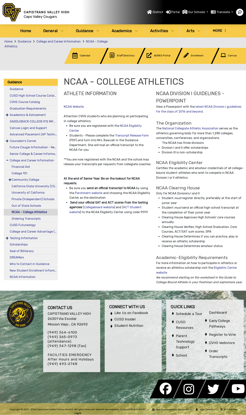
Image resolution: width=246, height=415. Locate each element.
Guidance (87, 30)
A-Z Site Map (229, 409)
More (219, 31)
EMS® (142, 409)
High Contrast (207, 409)
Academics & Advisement (28, 115)
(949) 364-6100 (62, 332)
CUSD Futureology (23, 225)
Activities (162, 30)
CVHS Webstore (222, 343)
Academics (125, 30)
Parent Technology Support (185, 341)
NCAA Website (74, 106)
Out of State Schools (26, 206)
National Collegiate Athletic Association (190, 128)
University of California (28, 192)
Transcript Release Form (132, 135)
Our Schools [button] (197, 12)
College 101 (19, 173)
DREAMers (17, 257)
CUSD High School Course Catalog (34, 95)
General (53, 30)
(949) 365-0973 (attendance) (62, 339)
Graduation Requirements (28, 108)
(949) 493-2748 (62, 364)
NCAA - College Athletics (29, 212)
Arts (193, 30)
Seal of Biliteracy (22, 251)
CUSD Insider (125, 319)
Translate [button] (224, 12)
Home (25, 30)
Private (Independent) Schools (33, 199)
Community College (25, 179)
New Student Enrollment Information (34, 270)
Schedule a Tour (189, 314)
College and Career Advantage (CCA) (34, 231)
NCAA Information (23, 277)
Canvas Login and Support (28, 128)
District (158, 12)
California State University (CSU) (35, 186)
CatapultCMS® (128, 409)
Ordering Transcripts (26, 218)
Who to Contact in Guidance (29, 264)
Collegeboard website (99, 207)
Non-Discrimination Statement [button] (173, 409)
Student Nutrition (128, 325)
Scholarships (19, 244)
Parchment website (88, 193)
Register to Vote (222, 334)
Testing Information (24, 238)
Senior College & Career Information (34, 154)
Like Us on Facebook (131, 313)
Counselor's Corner (23, 141)
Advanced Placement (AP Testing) (34, 134)
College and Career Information (58, 41)
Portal (175, 12)
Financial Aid (21, 167)
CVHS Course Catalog (25, 102)
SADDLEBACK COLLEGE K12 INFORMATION (34, 121)
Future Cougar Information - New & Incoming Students (34, 147)
